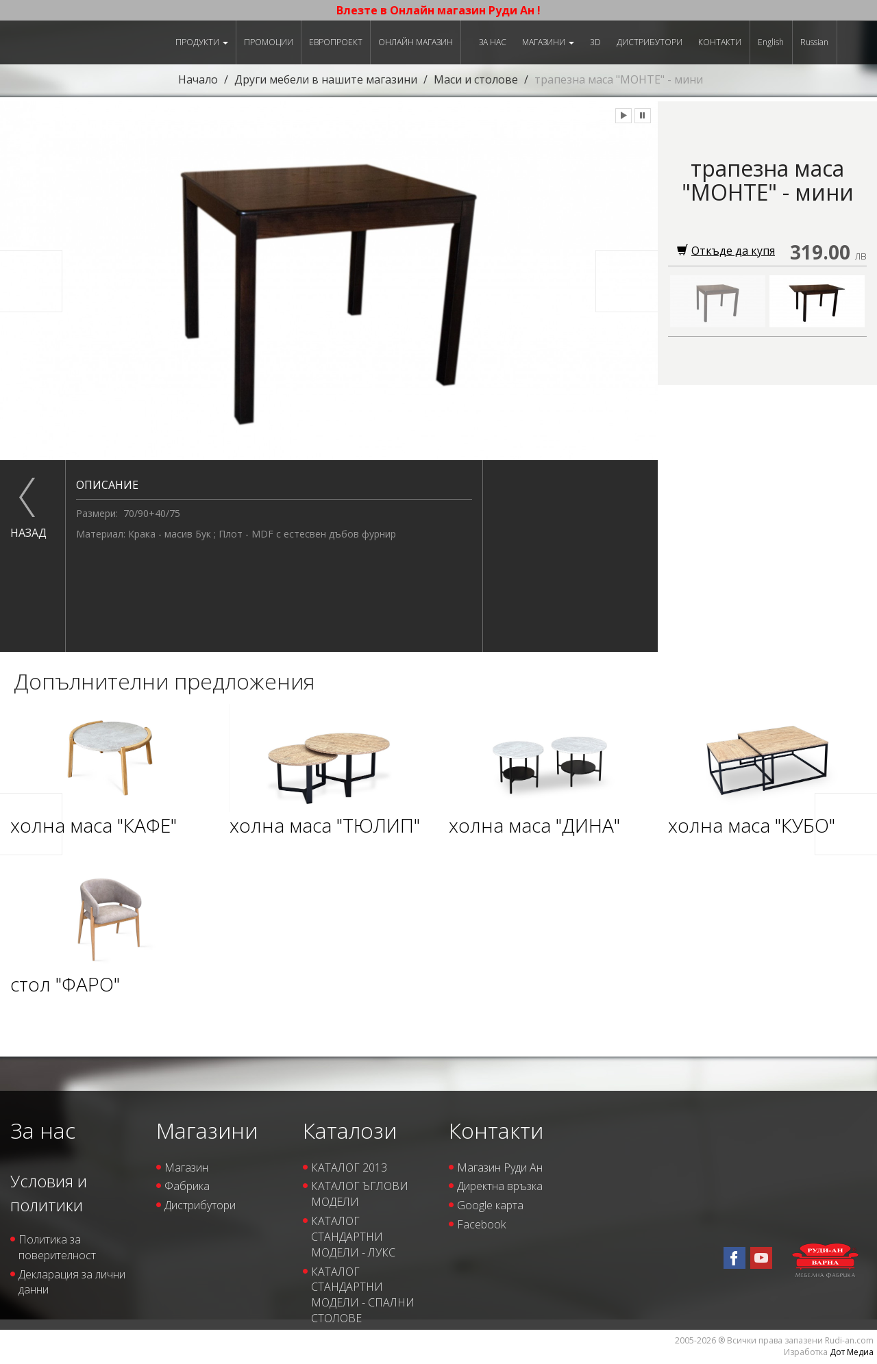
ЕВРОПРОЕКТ (335, 42)
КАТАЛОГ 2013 (349, 1167)
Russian (814, 42)
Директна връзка (500, 1186)
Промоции (268, 42)
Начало (198, 79)
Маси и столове (476, 79)
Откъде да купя (726, 250)
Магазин (186, 1167)
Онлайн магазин (415, 42)
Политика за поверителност (57, 1247)
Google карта (490, 1205)
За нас (492, 42)
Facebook (481, 1224)
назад (27, 532)
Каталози (350, 1130)
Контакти (719, 42)
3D (595, 42)
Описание (107, 484)
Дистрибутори (649, 42)
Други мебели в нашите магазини (325, 79)
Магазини (548, 42)
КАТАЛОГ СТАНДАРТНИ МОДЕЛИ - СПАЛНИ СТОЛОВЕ (363, 1295)
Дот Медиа (852, 1352)
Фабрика (187, 1186)
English (771, 42)
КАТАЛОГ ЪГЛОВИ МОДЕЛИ (359, 1193)
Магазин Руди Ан (500, 1167)
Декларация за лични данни (71, 1282)
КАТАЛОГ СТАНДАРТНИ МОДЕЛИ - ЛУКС (353, 1236)
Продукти (201, 42)
